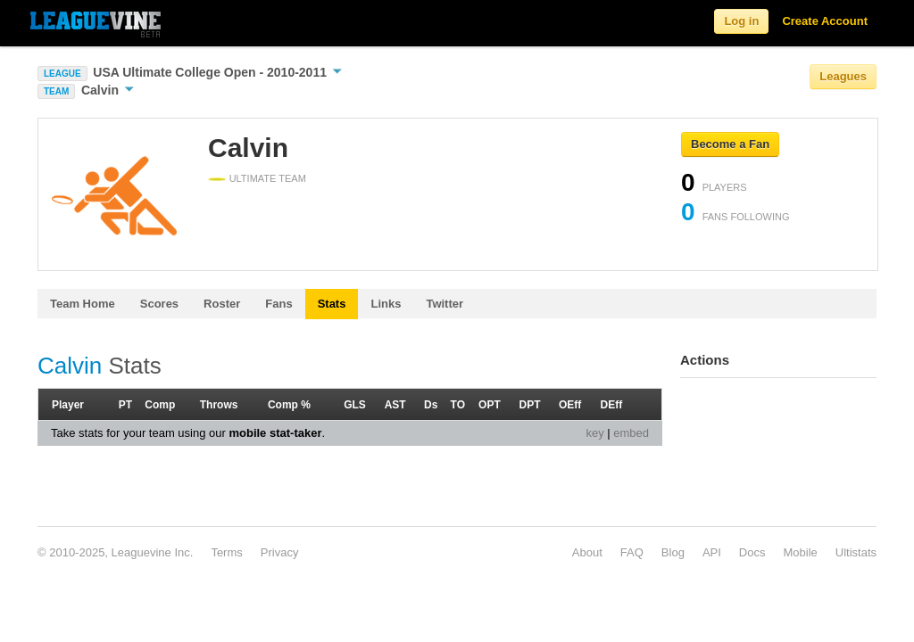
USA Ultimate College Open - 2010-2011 (217, 72)
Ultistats (856, 552)
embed (631, 433)
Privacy (280, 552)
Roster (222, 303)
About (587, 552)
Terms (226, 552)
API (711, 552)
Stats (332, 303)
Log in (741, 21)
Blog (673, 552)
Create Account (825, 21)
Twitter (444, 303)
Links (385, 303)
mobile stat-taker (274, 433)
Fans (278, 303)
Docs (752, 552)
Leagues (843, 76)
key (594, 433)
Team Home (82, 303)
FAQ (632, 552)
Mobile (800, 552)
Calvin (107, 90)
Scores (159, 303)
